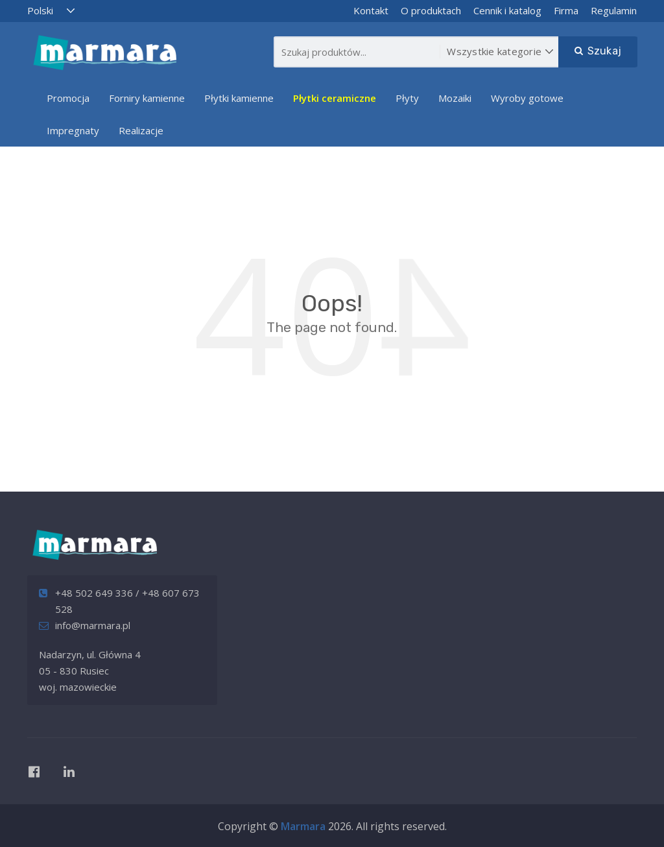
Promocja (68, 97)
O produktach (431, 10)
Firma (566, 10)
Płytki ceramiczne (334, 97)
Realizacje (141, 130)
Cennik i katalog (507, 10)
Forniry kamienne (147, 97)
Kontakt (370, 10)
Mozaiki (454, 97)
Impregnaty (73, 130)
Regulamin (614, 10)
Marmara (303, 826)
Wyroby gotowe (527, 97)
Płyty (407, 97)
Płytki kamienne (239, 97)
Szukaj (598, 51)
